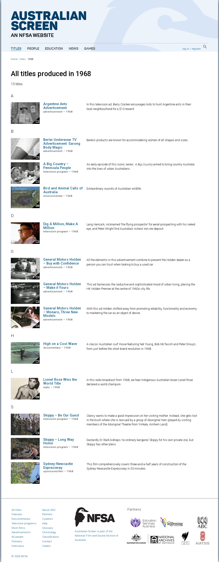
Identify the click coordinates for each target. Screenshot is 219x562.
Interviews (18, 546)
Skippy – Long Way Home (58, 442)
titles (23, 59)
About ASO (49, 510)
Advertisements (21, 532)
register (196, 48)
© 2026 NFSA (20, 556)
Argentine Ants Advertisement (55, 106)
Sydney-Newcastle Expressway (58, 466)
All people (17, 536)
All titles (16, 510)
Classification (50, 536)
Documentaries (21, 518)
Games (89, 48)
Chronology (49, 532)
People (33, 48)
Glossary (47, 528)
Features (17, 514)
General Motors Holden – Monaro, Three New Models (62, 312)
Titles (16, 48)
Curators (47, 518)
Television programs (24, 523)
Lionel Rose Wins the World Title (60, 382)
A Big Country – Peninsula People (57, 166)
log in (185, 48)
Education (54, 48)
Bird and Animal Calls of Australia (63, 190)
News (73, 48)
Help (45, 523)
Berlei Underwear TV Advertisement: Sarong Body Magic (61, 144)
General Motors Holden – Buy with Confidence (62, 262)
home (14, 59)
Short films (18, 528)
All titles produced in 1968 (51, 74)
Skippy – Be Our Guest (61, 415)
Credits (46, 546)
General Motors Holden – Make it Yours (62, 286)
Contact (47, 541)
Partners (47, 514)
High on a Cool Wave (60, 344)
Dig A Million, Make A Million (60, 226)
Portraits (17, 541)
